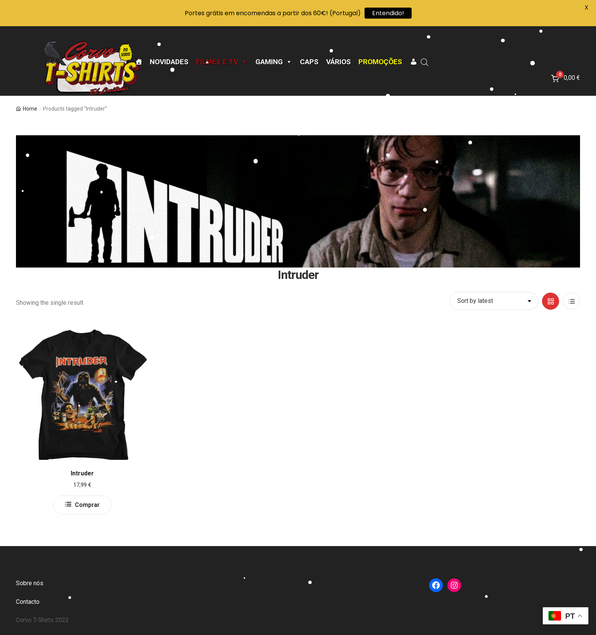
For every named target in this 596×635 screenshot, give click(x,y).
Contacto (28, 601)
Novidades (169, 62)
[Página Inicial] (138, 62)
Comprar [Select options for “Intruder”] (87, 504)
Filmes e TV (222, 62)
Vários (338, 62)
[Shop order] (493, 301)
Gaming (273, 62)
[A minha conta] (413, 62)
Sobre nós (29, 583)
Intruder (82, 473)
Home (30, 109)
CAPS (309, 62)
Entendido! (388, 13)
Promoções (380, 62)
